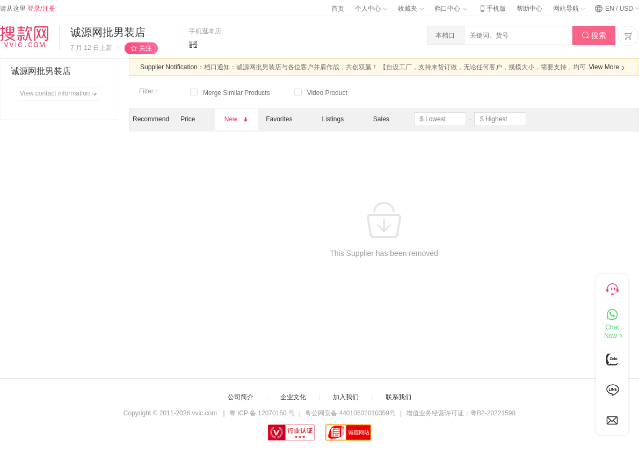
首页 (337, 8)
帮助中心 (529, 8)
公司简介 (240, 397)
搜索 (594, 36)
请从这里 (27, 8)
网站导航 (569, 8)
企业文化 (293, 397)
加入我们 (346, 397)
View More (608, 67)
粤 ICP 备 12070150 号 (262, 413)
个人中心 (371, 8)
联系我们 (398, 397)
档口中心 (450, 8)
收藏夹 (411, 8)
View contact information (60, 94)
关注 (145, 48)
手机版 (492, 8)
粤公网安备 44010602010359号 (350, 413)
